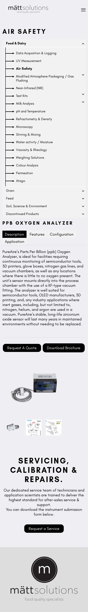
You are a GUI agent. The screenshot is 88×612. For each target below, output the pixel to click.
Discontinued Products (22, 214)
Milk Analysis (25, 103)
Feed (9, 198)
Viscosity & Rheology (31, 150)
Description (14, 234)
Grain (10, 190)
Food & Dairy (16, 43)
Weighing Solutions (30, 157)
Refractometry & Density (34, 119)
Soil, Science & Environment (26, 206)
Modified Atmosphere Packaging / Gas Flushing (45, 78)
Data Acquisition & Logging (36, 53)
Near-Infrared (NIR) (29, 88)
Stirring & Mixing (28, 134)
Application (14, 241)
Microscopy (24, 127)
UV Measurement (28, 61)
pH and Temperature (30, 111)
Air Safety (24, 68)
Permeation (24, 173)
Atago (20, 181)
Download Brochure (63, 347)
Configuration (62, 234)
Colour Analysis (27, 165)
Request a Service (44, 528)
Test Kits (22, 96)
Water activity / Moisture (34, 142)
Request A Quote (22, 347)
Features (37, 234)
